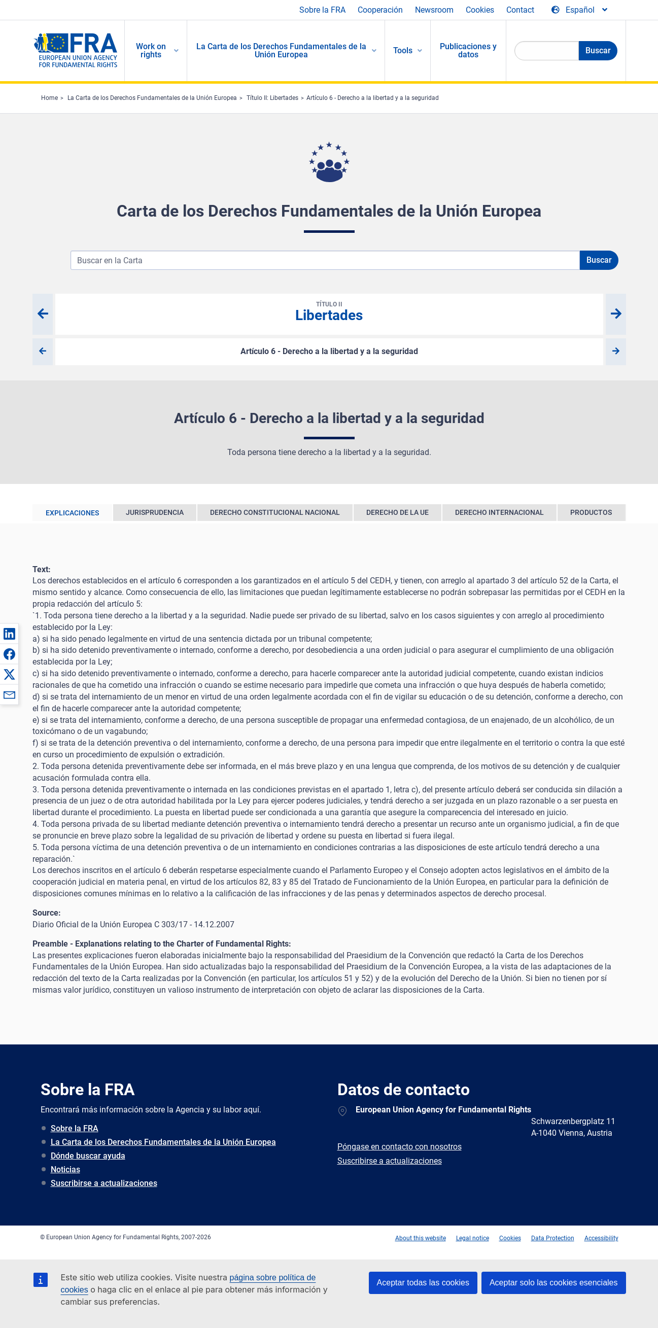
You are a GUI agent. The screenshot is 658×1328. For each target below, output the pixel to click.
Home (49, 97)
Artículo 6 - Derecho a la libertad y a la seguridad (372, 97)
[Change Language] (580, 10)
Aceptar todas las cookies (423, 1282)
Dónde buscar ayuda (88, 1156)
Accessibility (601, 1238)
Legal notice (472, 1238)
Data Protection (552, 1238)
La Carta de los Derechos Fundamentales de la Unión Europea (152, 97)
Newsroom (434, 10)
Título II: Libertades (272, 97)
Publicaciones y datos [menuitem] (468, 50)
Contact (520, 10)
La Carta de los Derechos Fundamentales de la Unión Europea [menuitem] (281, 50)
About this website (420, 1238)
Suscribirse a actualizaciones (104, 1183)
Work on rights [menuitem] (151, 50)
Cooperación (380, 10)
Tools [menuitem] (402, 50)
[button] (9, 633)
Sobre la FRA (322, 10)
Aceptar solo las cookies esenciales (554, 1282)
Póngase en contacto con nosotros (399, 1146)
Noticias (65, 1169)
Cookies (480, 10)
